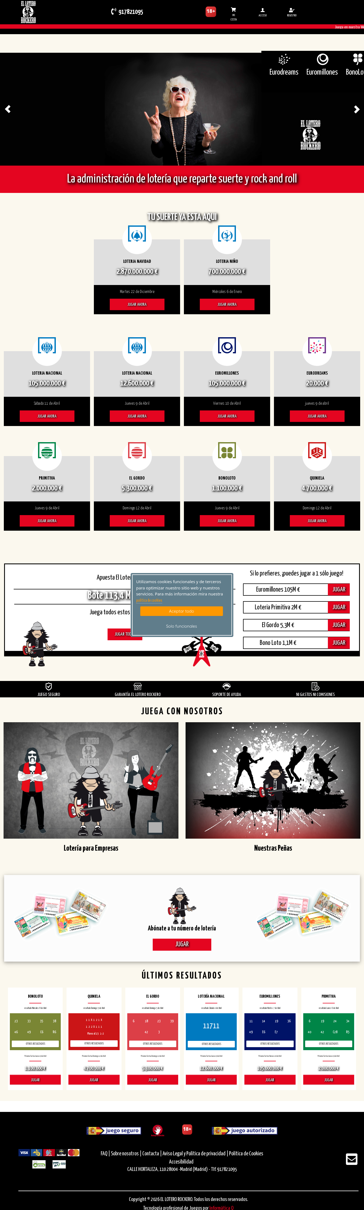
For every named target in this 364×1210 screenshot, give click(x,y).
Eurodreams (284, 72)
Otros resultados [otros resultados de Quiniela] (94, 1043)
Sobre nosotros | (126, 1153)
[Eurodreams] (284, 59)
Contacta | (152, 1153)
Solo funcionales (181, 626)
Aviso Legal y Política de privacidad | (196, 1153)
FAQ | (106, 1153)
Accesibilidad (181, 1162)
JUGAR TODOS (125, 634)
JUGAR (338, 589)
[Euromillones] (322, 59)
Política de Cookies (246, 1153)
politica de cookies (149, 601)
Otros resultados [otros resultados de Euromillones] (270, 1043)
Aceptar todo (181, 611)
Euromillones (322, 72)
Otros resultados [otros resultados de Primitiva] (328, 1043)
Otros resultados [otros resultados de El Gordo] (152, 1043)
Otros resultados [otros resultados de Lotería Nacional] (211, 1043)
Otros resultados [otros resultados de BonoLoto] (35, 1043)
